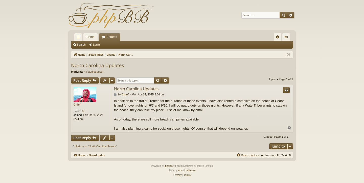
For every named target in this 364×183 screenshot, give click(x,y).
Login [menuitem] (287, 38)
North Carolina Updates (97, 65)
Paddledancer (95, 71)
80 (83, 111)
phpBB (169, 166)
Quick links (79, 38)
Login (96, 44)
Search (81, 44)
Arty (180, 170)
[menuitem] (277, 37)
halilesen (190, 170)
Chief (77, 104)
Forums (112, 37)
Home (90, 37)
